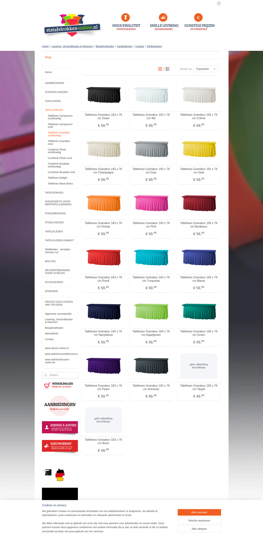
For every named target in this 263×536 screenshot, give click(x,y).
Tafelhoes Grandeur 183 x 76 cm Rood (103, 279)
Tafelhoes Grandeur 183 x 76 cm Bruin (103, 441)
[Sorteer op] (205, 69)
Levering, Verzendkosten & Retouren (72, 46)
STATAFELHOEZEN (56, 92)
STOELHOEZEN (54, 222)
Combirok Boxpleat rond (61, 172)
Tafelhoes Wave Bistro (60, 183)
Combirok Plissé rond (60, 158)
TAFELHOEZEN (54, 110)
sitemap (124, 529)
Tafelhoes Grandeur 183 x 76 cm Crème (198, 116)
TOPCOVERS (53, 101)
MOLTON (50, 261)
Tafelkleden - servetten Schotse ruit (57, 251)
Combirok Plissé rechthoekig (57, 151)
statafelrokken (51, 459)
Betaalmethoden (105, 46)
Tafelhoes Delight (57, 177)
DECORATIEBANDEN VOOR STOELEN (57, 271)
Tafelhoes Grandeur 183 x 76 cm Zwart (103, 116)
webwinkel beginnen (143, 529)
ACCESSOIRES (54, 282)
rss (131, 529)
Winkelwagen (154, 46)
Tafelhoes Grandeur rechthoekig (59, 134)
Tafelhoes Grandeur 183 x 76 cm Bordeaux (198, 225)
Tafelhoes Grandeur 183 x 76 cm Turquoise (151, 279)
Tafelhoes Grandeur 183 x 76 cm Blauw (198, 279)
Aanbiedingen (125, 46)
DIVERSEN (51, 291)
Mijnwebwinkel (170, 529)
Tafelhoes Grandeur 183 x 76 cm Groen (198, 333)
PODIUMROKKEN (55, 213)
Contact (139, 46)
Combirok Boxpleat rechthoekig (58, 165)
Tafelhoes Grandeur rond (59, 142)
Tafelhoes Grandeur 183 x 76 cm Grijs (151, 170)
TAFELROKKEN (54, 192)
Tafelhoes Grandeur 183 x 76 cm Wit (151, 116)
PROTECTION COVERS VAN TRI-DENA (59, 303)
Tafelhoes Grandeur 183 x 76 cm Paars (103, 387)
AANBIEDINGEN (54, 83)
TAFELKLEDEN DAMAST (59, 240)
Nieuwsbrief (51, 333)
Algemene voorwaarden (58, 313)
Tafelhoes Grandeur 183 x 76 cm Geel (198, 170)
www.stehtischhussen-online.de (57, 361)
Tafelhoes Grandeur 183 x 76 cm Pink (151, 225)
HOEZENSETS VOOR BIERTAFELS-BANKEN (58, 203)
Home (45, 46)
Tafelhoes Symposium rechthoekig (60, 117)
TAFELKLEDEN (54, 231)
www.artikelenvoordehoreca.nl (61, 353)
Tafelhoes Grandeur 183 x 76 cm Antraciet (151, 387)
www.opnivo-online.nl (57, 348)
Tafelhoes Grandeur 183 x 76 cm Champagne (103, 170)
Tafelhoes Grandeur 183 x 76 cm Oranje (103, 225)
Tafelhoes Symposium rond (60, 125)
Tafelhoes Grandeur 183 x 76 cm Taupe (198, 387)
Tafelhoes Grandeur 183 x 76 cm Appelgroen (151, 333)
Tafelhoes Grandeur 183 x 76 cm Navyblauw (103, 333)
